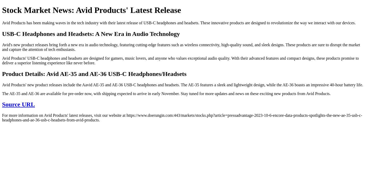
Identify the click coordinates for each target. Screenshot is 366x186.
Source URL (18, 104)
